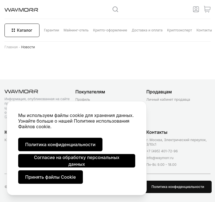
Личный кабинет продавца (168, 99)
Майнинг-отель (76, 30)
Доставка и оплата (147, 30)
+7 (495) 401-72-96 (162, 151)
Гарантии (51, 30)
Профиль (82, 99)
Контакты (204, 30)
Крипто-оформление (110, 30)
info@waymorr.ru (160, 158)
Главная (11, 47)
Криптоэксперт (179, 30)
